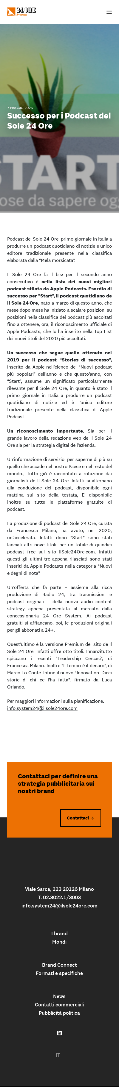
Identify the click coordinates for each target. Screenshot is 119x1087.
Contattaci (78, 818)
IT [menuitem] (58, 1055)
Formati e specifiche (59, 973)
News (59, 996)
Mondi (59, 942)
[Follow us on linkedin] (59, 1033)
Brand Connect (59, 965)
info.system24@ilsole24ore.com (42, 708)
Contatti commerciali (59, 1004)
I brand (59, 933)
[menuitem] (58, 1055)
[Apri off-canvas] (109, 12)
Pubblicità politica (59, 1013)
